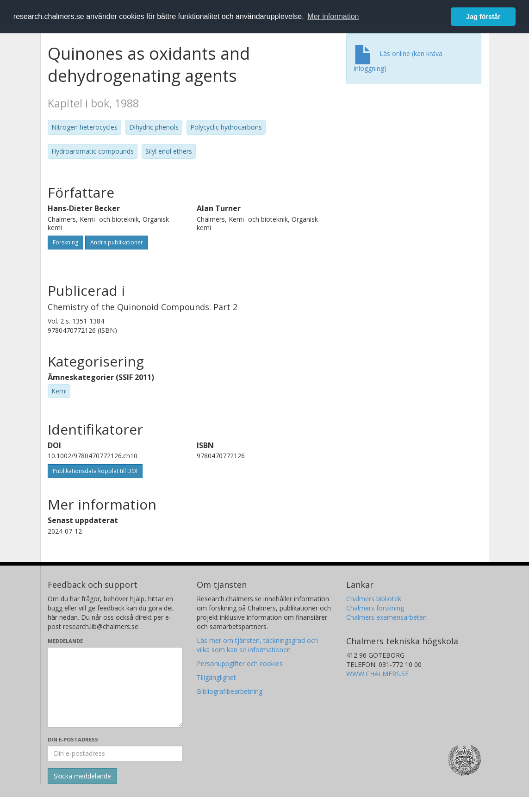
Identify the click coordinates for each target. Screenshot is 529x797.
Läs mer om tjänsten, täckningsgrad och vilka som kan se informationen (257, 645)
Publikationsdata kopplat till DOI (95, 471)
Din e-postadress (73, 739)
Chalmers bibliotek (373, 598)
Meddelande (65, 640)
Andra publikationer (116, 242)
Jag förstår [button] (483, 16)
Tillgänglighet (216, 677)
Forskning (65, 242)
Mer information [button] (333, 16)
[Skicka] (82, 776)
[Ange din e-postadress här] (115, 753)
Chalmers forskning (375, 608)
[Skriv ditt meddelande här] (115, 687)
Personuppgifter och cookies (240, 663)
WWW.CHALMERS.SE (377, 673)
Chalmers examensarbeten (386, 617)
